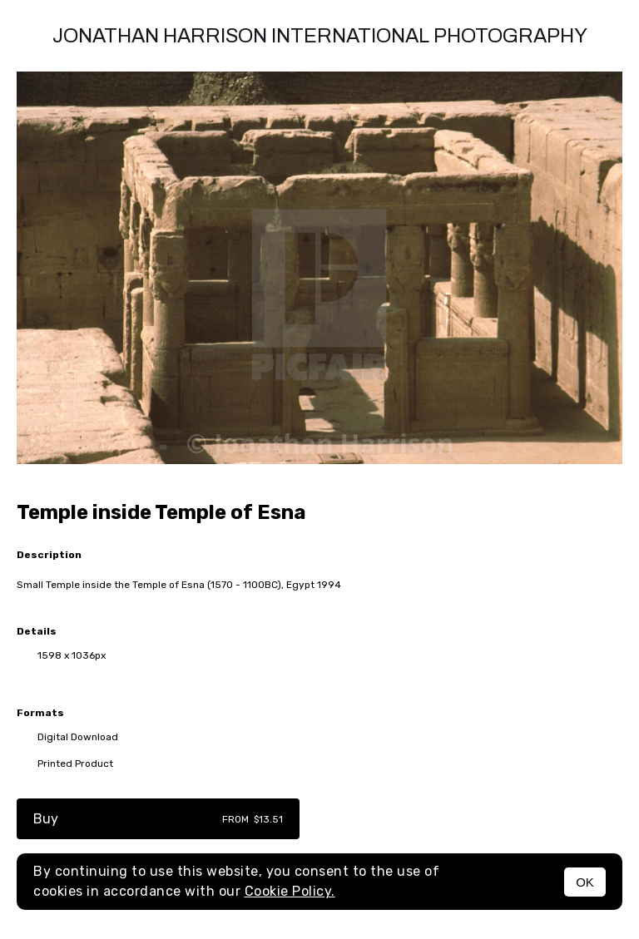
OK (585, 882)
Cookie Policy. (290, 891)
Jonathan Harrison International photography (319, 36)
